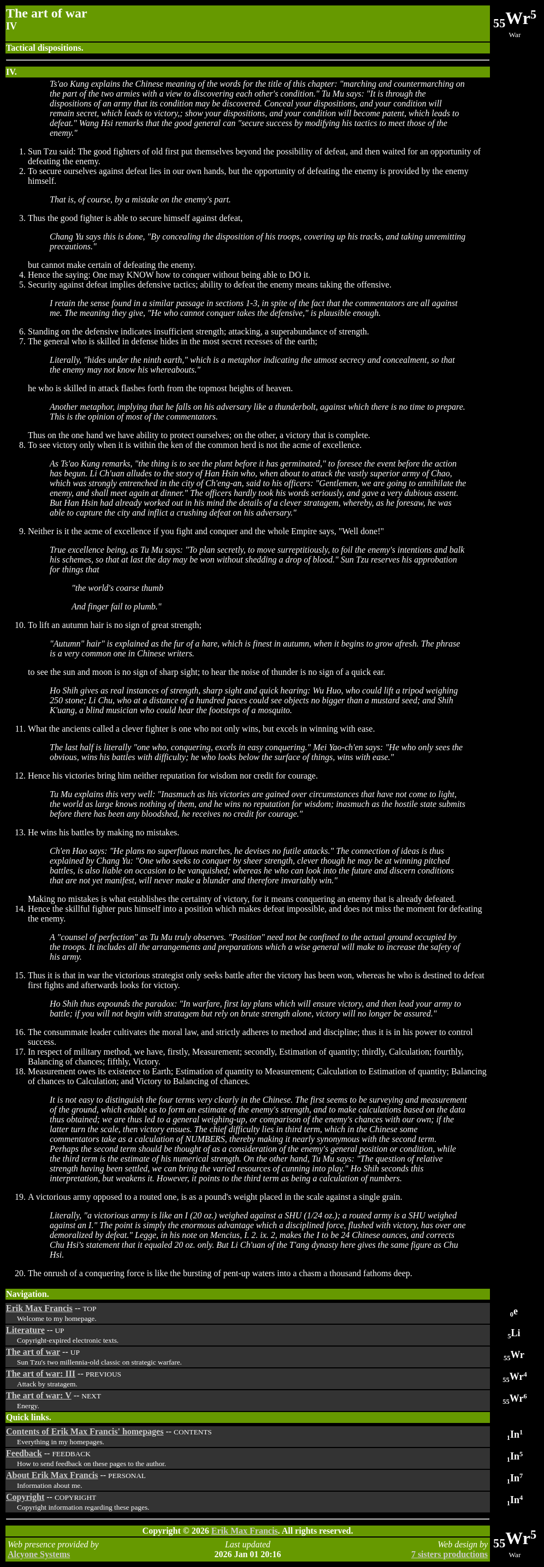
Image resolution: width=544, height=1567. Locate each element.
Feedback (24, 1453)
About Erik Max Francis (52, 1475)
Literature (25, 1330)
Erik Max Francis (39, 1308)
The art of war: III (40, 1373)
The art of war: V (39, 1395)
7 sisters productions (449, 1554)
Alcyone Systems (39, 1554)
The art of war (33, 1351)
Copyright (25, 1497)
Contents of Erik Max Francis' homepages (84, 1431)
